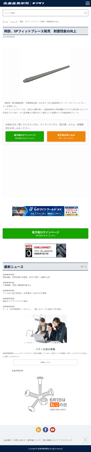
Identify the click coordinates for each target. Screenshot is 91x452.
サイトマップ (66, 440)
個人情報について (50, 440)
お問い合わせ (19, 440)
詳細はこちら (45, 362)
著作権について (34, 440)
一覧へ (82, 266)
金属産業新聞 (17, 370)
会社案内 (7, 440)
